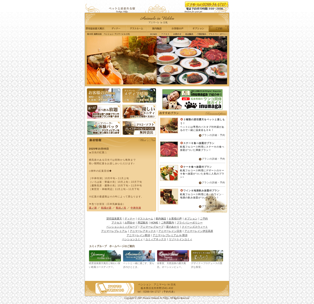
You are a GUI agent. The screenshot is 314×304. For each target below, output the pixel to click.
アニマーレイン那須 (138, 235)
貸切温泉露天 (114, 218)
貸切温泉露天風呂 (96, 28)
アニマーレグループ (152, 226)
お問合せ (178, 34)
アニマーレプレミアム (114, 231)
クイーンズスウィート (195, 226)
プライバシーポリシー (218, 34)
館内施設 (157, 28)
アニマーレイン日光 (170, 231)
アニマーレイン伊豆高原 (198, 231)
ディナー (116, 28)
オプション (198, 28)
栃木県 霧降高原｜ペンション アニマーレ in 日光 (154, 34)
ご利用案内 (202, 34)
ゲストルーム (136, 28)
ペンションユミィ (132, 239)
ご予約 (218, 28)
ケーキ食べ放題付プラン (197, 166)
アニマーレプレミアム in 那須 (170, 235)
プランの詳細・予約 (213, 135)
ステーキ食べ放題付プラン (198, 143)
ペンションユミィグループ (122, 226)
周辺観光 (190, 34)
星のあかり (172, 226)
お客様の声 (177, 28)
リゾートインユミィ (180, 239)
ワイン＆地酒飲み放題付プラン (201, 190)
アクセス (166, 34)
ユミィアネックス (155, 239)
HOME (154, 222)
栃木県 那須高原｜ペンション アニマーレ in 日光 (157, 19)
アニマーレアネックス (143, 231)
